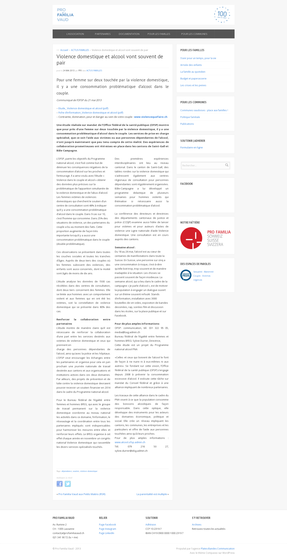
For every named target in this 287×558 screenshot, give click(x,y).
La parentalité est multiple (152, 494)
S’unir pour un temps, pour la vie (198, 58)
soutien (76, 471)
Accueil (64, 50)
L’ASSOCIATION (77, 34)
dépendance (67, 471)
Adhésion (151, 524)
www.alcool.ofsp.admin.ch (130, 442)
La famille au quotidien (192, 71)
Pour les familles (160, 34)
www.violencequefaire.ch (150, 117)
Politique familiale (190, 117)
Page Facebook (107, 524)
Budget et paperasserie (193, 78)
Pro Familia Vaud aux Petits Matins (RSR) (81, 494)
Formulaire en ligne (191, 147)
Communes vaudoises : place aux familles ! (204, 110)
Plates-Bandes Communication (218, 548)
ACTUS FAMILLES (80, 50)
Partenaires (103, 34)
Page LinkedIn (106, 533)
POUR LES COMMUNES (195, 34)
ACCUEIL (57, 33)
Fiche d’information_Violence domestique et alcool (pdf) (90, 112)
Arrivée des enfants (191, 64)
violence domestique (89, 471)
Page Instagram (107, 528)
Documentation (129, 34)
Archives (196, 524)
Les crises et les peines (193, 85)
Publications (187, 123)
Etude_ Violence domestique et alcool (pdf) (83, 108)
